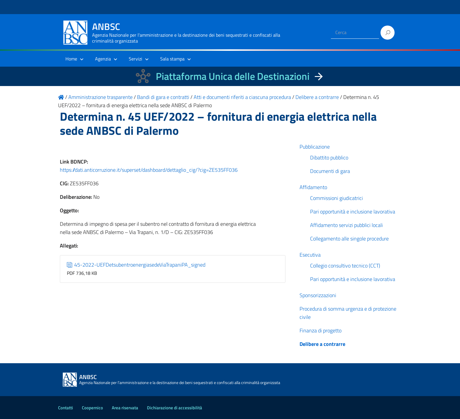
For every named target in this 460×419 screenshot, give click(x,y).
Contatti (65, 407)
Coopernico (92, 407)
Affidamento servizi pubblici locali (346, 225)
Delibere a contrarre (322, 344)
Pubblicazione (315, 147)
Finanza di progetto (320, 330)
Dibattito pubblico (329, 157)
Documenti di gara (330, 171)
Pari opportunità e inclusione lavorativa (352, 212)
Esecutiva (310, 255)
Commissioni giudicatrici (336, 198)
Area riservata (125, 407)
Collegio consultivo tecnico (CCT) (345, 266)
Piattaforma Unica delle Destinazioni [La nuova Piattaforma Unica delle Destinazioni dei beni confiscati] (233, 76)
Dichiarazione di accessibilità (174, 407)
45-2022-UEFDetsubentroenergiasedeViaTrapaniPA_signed (136, 265)
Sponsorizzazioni (318, 295)
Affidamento (313, 187)
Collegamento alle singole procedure (349, 239)
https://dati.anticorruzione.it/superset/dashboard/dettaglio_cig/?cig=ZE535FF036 (149, 170)
